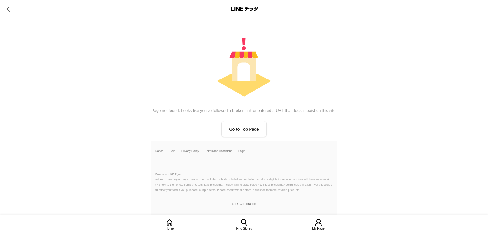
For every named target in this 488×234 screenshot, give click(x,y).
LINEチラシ (244, 8)
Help (173, 151)
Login (241, 151)
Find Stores (244, 228)
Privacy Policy (190, 151)
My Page (318, 228)
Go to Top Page (244, 129)
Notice (159, 151)
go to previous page (10, 8)
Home (170, 228)
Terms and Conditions (218, 151)
